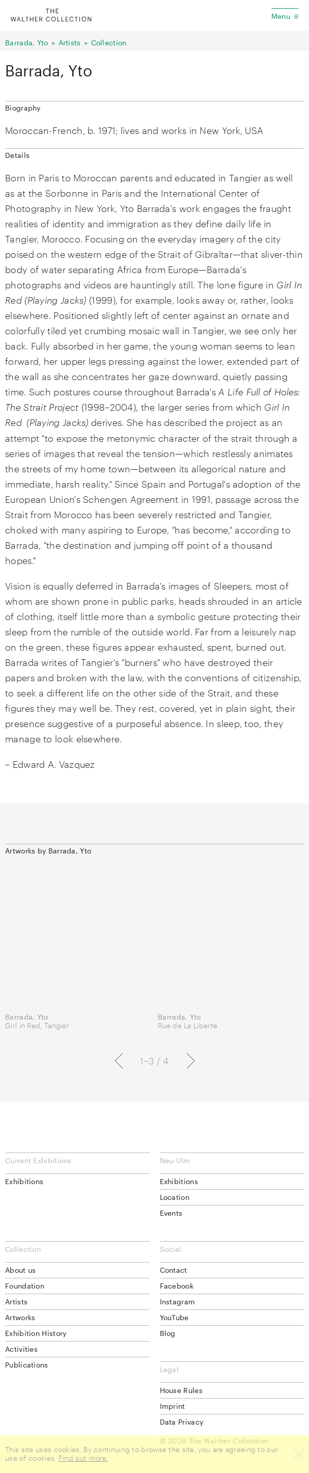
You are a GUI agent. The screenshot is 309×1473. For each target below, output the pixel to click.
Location (174, 1197)
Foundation (24, 1285)
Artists (70, 42)
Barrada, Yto (26, 42)
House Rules (181, 1390)
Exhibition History (35, 1333)
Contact (173, 1270)
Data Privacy (182, 1421)
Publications (26, 1364)
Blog (168, 1333)
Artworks (20, 1317)
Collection (109, 42)
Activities (21, 1349)
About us (20, 1270)
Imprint (172, 1406)
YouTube (174, 1317)
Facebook (176, 1285)
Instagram (177, 1301)
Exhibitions (24, 1181)
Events (171, 1213)
